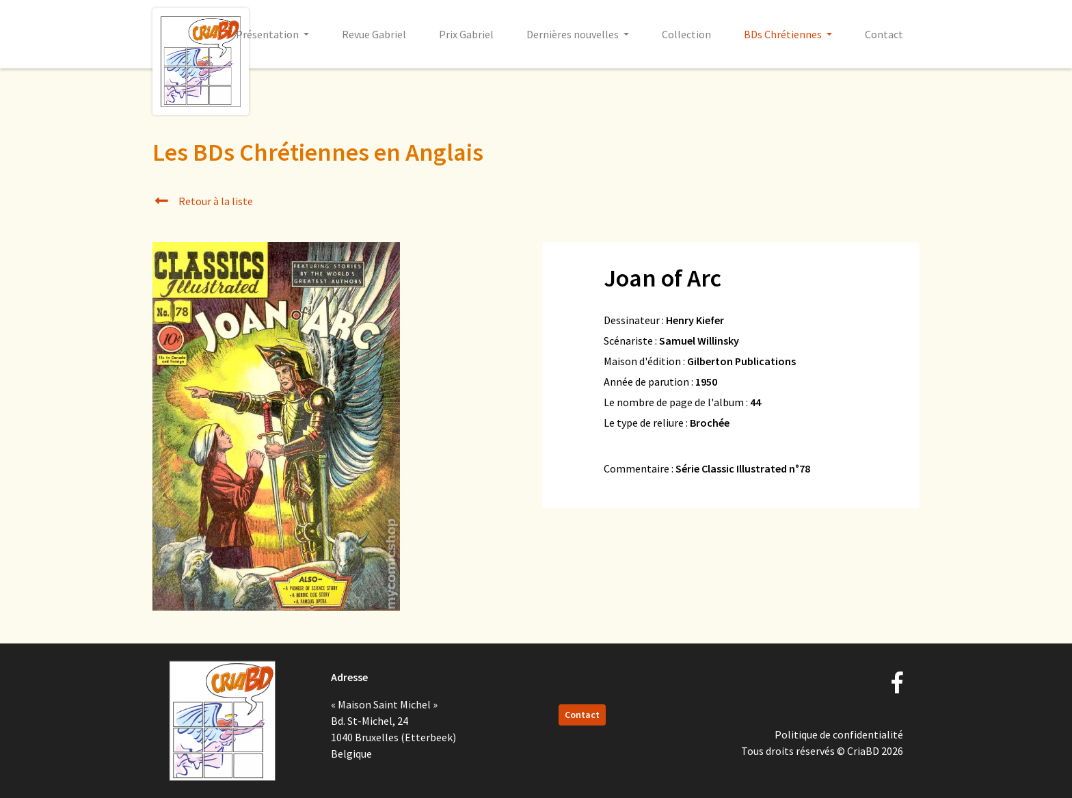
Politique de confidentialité (839, 734)
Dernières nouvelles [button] (573, 34)
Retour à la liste (202, 201)
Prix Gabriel (466, 34)
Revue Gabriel (374, 34)
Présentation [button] (268, 34)
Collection (686, 34)
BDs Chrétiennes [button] (784, 34)
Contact (884, 34)
